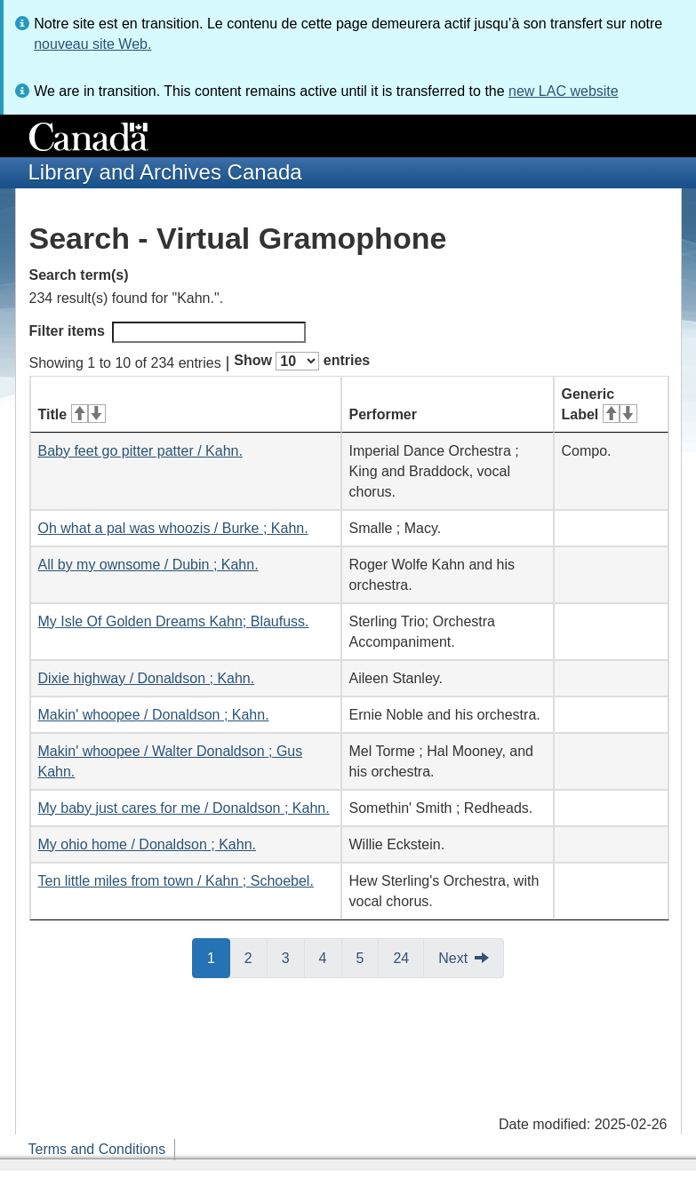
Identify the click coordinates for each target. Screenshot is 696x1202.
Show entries (302, 361)
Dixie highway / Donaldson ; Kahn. (146, 678)
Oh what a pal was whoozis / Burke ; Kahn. (173, 528)
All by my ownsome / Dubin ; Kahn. (148, 564)
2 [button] (256, 957)
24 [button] (408, 957)
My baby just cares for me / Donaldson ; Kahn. (184, 808)
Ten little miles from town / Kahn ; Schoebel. (176, 880)
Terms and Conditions (97, 1149)
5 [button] (368, 957)
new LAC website (563, 91)
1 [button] (218, 957)
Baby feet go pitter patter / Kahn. (140, 450)
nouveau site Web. (92, 44)
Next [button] (453, 958)
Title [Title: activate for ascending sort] (72, 414)
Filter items (167, 332)
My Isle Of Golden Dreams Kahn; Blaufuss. (173, 621)
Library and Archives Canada (165, 172)
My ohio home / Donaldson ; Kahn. (147, 844)
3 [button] (293, 957)
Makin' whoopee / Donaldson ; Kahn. (153, 714)
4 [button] (330, 957)
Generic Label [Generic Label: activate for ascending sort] (599, 404)
